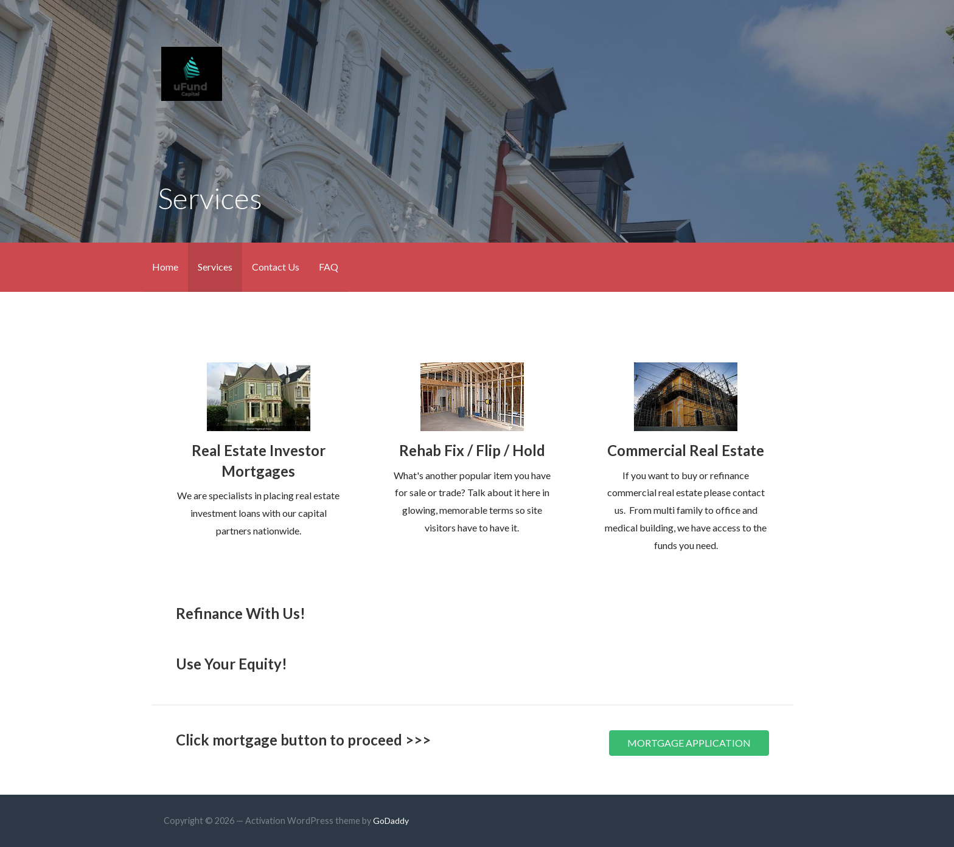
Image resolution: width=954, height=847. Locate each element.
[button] (688, 743)
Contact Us (275, 266)
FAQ (328, 266)
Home (165, 266)
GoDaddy (391, 820)
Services (215, 266)
